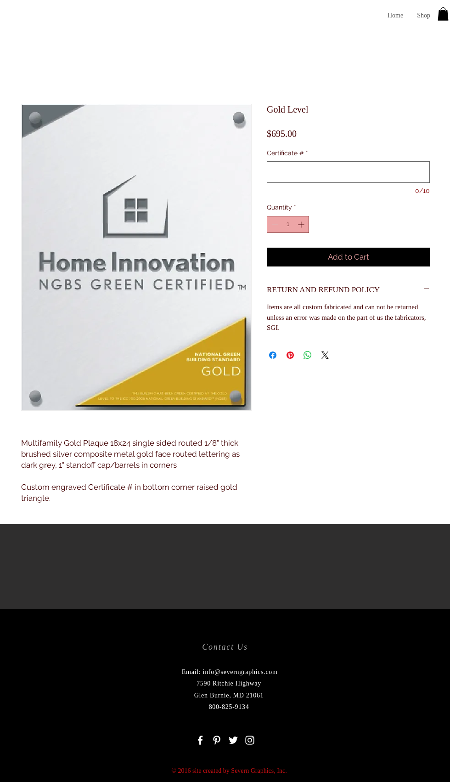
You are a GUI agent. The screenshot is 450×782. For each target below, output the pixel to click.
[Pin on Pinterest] (290, 355)
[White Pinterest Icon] (217, 740)
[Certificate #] (348, 172)
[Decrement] (274, 224)
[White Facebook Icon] (200, 740)
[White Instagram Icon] (250, 740)
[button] (443, 14)
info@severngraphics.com (240, 672)
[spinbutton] (288, 224)
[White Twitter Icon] (233, 740)
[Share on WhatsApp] (307, 355)
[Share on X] (325, 355)
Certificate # (287, 153)
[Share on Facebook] (272, 355)
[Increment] (302, 224)
